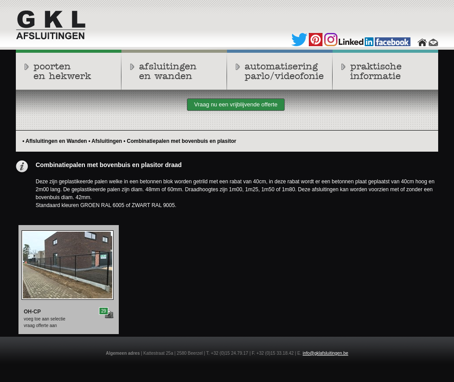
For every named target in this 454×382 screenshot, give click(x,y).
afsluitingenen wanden (168, 71)
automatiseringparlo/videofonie (284, 71)
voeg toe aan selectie (45, 319)
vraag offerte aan (40, 325)
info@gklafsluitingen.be (325, 353)
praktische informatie (376, 71)
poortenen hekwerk (62, 71)
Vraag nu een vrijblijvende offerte (235, 104)
